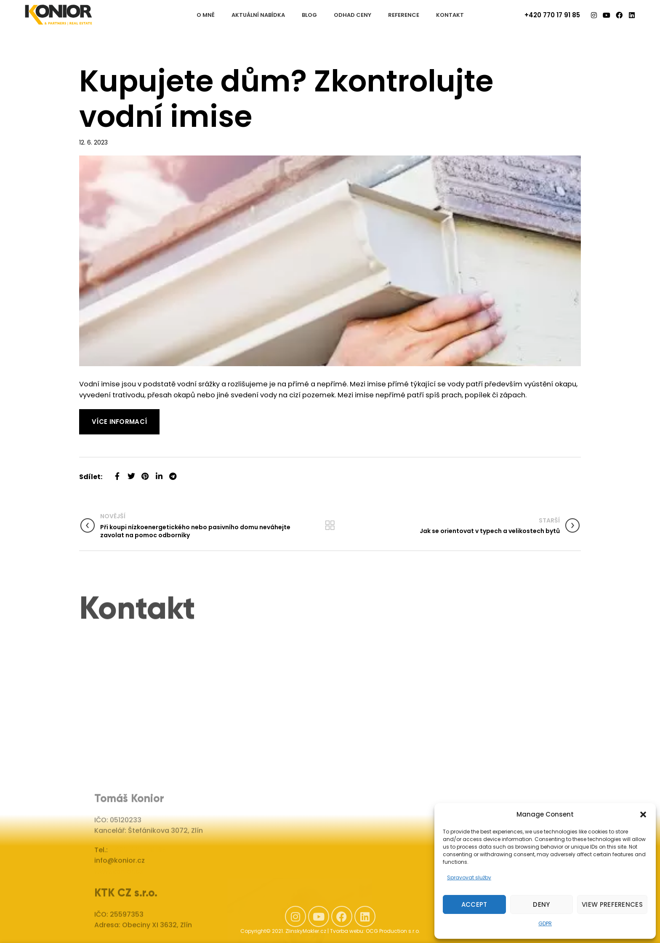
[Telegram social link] (173, 473)
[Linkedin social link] (159, 473)
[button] (643, 814)
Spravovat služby (469, 877)
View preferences (612, 904)
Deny (541, 904)
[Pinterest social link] (145, 473)
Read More (98, 414)
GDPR (545, 923)
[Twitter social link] (131, 473)
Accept (474, 904)
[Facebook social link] (117, 473)
